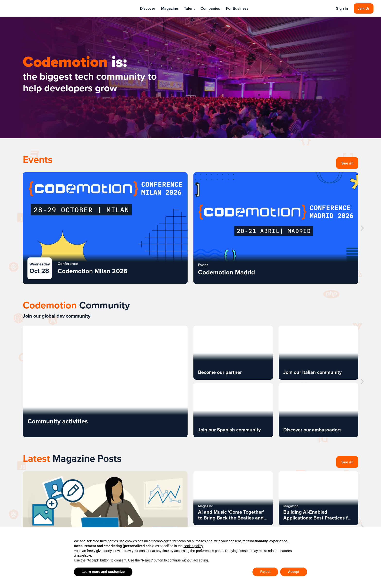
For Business (237, 8)
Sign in (342, 8)
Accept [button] (293, 572)
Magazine (169, 8)
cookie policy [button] (193, 546)
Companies (210, 8)
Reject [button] (265, 572)
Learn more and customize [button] (103, 572)
